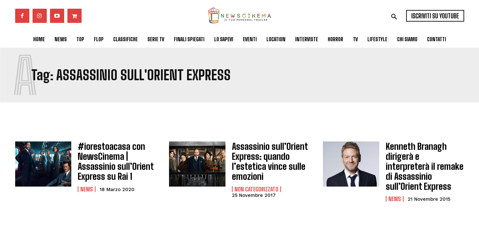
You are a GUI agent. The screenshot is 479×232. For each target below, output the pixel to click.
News (86, 184)
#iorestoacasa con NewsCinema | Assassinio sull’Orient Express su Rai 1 (116, 158)
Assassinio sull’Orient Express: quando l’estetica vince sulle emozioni (264, 158)
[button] (394, 16)
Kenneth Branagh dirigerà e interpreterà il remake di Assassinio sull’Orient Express (425, 158)
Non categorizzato (256, 183)
